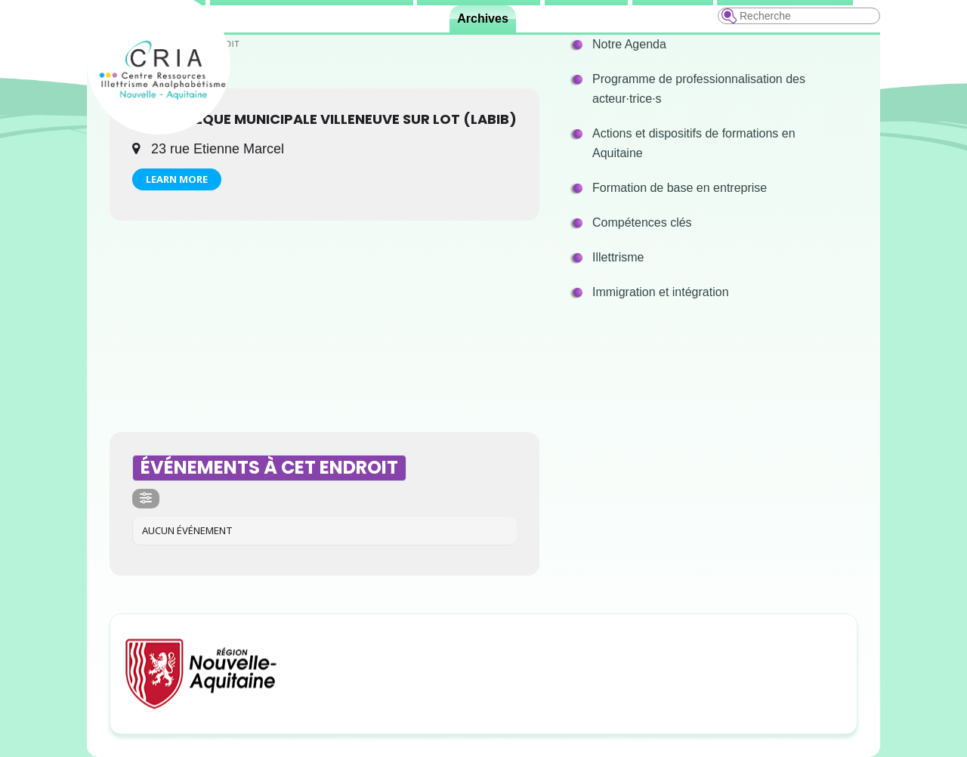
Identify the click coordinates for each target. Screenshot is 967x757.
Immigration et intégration (660, 292)
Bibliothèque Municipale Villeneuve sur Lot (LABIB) (324, 119)
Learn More (177, 179)
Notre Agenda (629, 44)
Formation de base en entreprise (679, 187)
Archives (482, 18)
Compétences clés (642, 222)
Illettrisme (618, 257)
